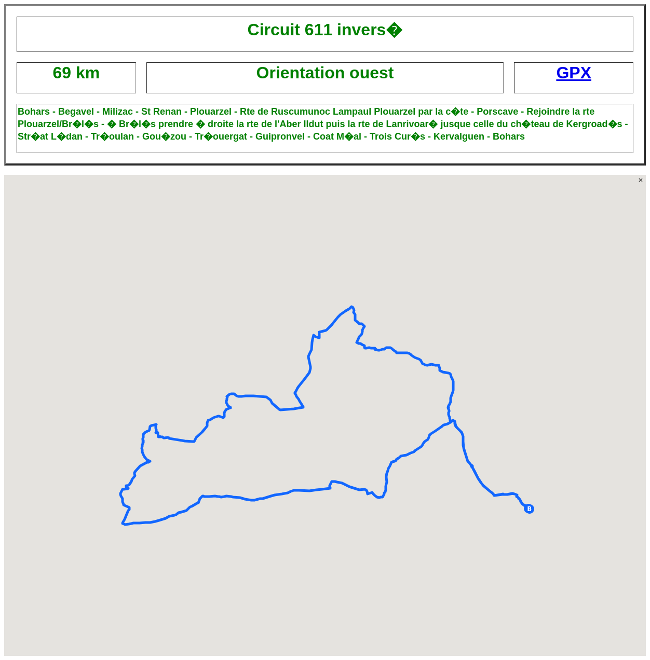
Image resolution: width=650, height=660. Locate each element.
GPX (573, 72)
